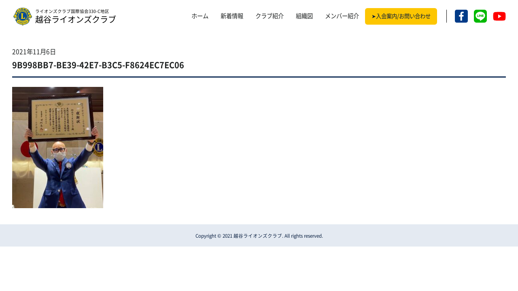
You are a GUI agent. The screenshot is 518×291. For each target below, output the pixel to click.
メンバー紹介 (342, 16)
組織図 (304, 16)
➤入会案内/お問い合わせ (401, 16)
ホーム (199, 16)
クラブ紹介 (269, 16)
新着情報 (232, 16)
